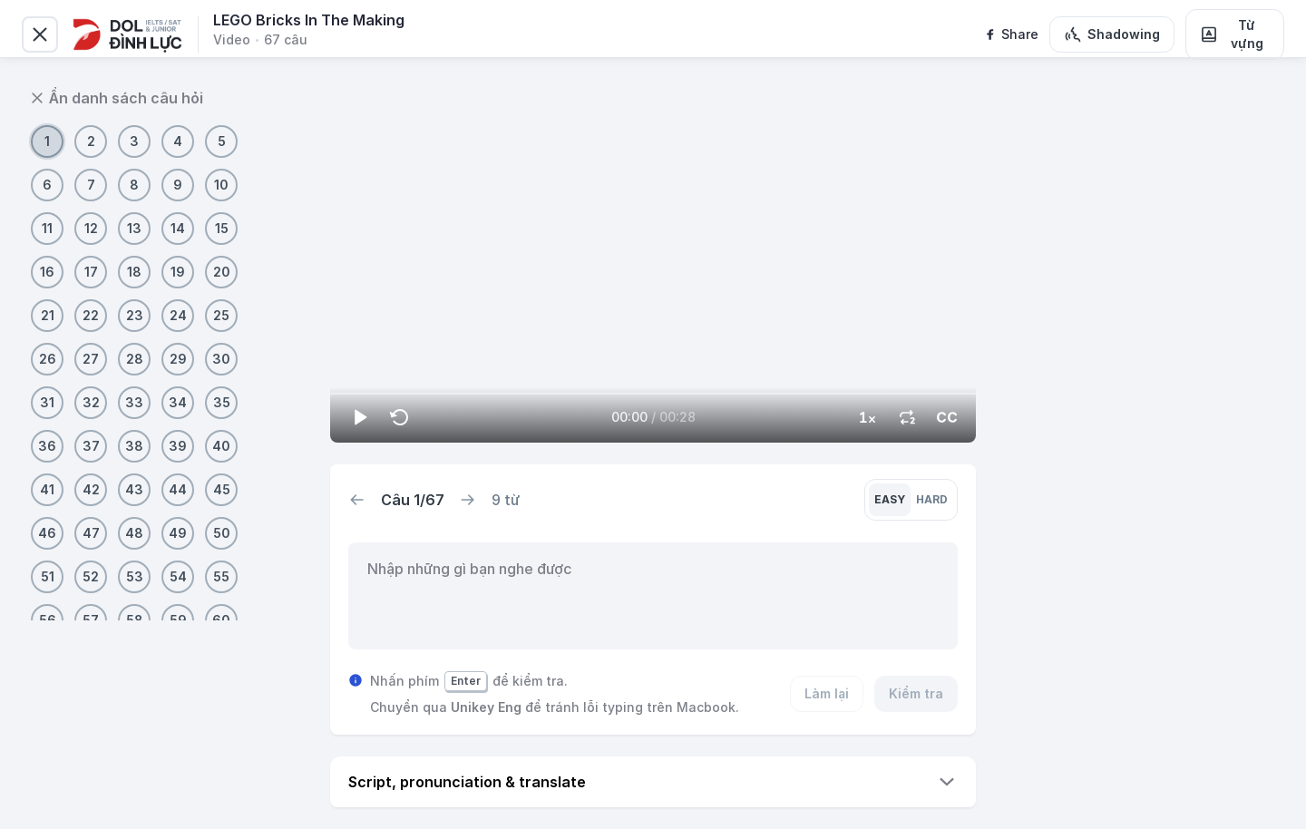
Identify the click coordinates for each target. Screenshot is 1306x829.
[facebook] (1010, 34)
